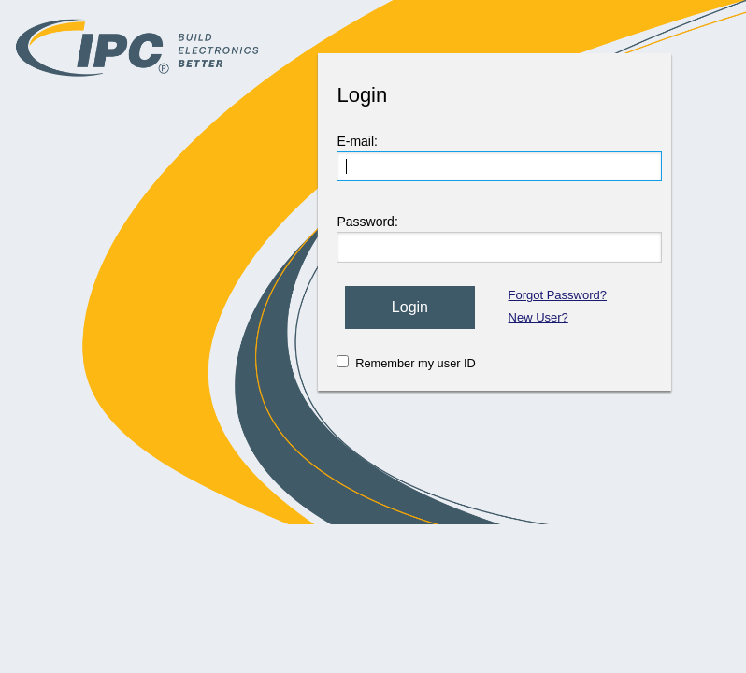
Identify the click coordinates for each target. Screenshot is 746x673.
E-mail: (357, 141)
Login (410, 307)
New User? (538, 317)
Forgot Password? (558, 295)
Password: (367, 221)
